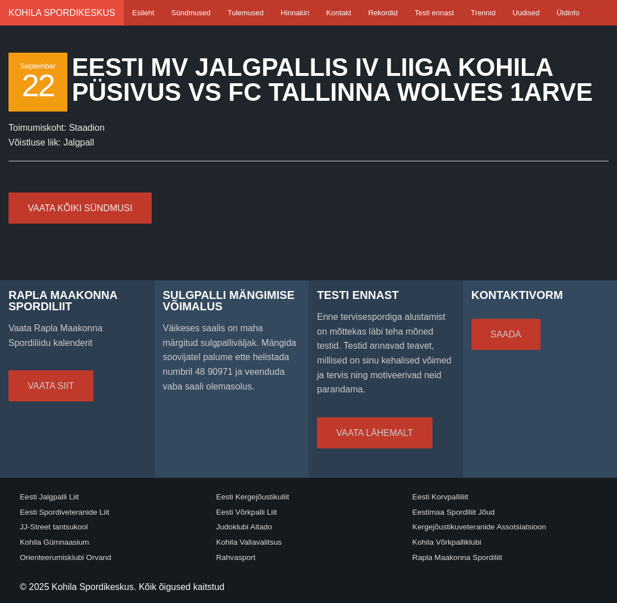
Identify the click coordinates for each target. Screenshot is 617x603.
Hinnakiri (295, 12)
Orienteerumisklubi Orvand (66, 557)
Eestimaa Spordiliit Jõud (453, 512)
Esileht (143, 12)
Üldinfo (567, 12)
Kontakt (338, 12)
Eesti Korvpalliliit (440, 497)
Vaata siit (51, 386)
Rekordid (382, 12)
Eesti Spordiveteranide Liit (64, 512)
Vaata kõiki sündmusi (80, 208)
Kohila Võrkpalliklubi (446, 542)
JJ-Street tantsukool (54, 527)
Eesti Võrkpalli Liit (246, 512)
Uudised (525, 12)
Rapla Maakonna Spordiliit (457, 557)
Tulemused (246, 12)
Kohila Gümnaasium (54, 542)
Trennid (483, 12)
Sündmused (191, 12)
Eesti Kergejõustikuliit (252, 497)
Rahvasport (236, 557)
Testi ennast (433, 12)
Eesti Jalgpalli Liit (49, 497)
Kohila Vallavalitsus (249, 542)
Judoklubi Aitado (244, 527)
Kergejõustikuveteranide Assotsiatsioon (479, 527)
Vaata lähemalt (374, 433)
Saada (506, 334)
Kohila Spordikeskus (61, 13)
